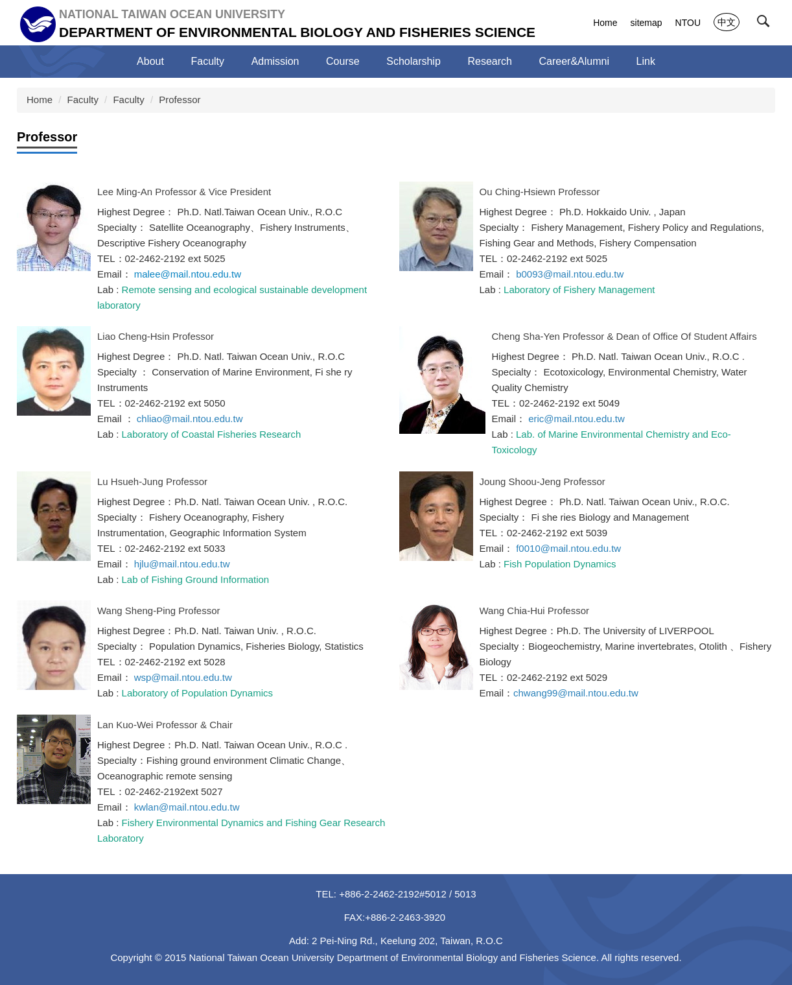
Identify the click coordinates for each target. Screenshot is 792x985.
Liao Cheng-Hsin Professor (155, 336)
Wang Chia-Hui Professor (535, 610)
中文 (726, 22)
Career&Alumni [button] (574, 61)
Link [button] (645, 61)
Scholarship (413, 61)
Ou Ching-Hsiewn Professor (540, 191)
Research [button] (489, 61)
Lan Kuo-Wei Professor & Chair (165, 724)
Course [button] (343, 61)
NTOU (688, 23)
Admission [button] (275, 61)
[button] (766, 24)
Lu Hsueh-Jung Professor (152, 481)
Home (605, 23)
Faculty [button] (207, 61)
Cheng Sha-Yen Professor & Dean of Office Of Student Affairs (624, 336)
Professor (179, 99)
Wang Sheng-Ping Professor (158, 610)
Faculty (83, 99)
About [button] (150, 61)
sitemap (646, 23)
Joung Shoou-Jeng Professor (542, 481)
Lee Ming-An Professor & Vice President (184, 191)
